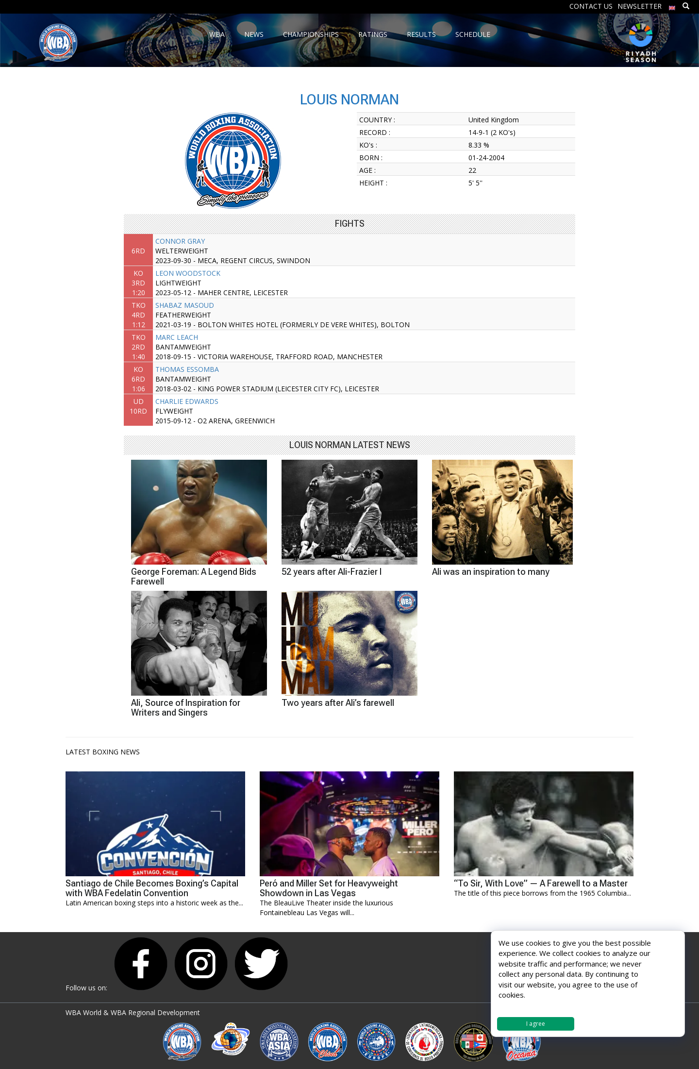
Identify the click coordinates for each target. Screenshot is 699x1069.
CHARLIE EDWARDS (186, 401)
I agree (535, 1023)
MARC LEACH (176, 337)
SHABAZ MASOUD (184, 305)
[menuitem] (672, 5)
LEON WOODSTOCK (187, 273)
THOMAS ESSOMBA (187, 369)
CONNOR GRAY (180, 241)
